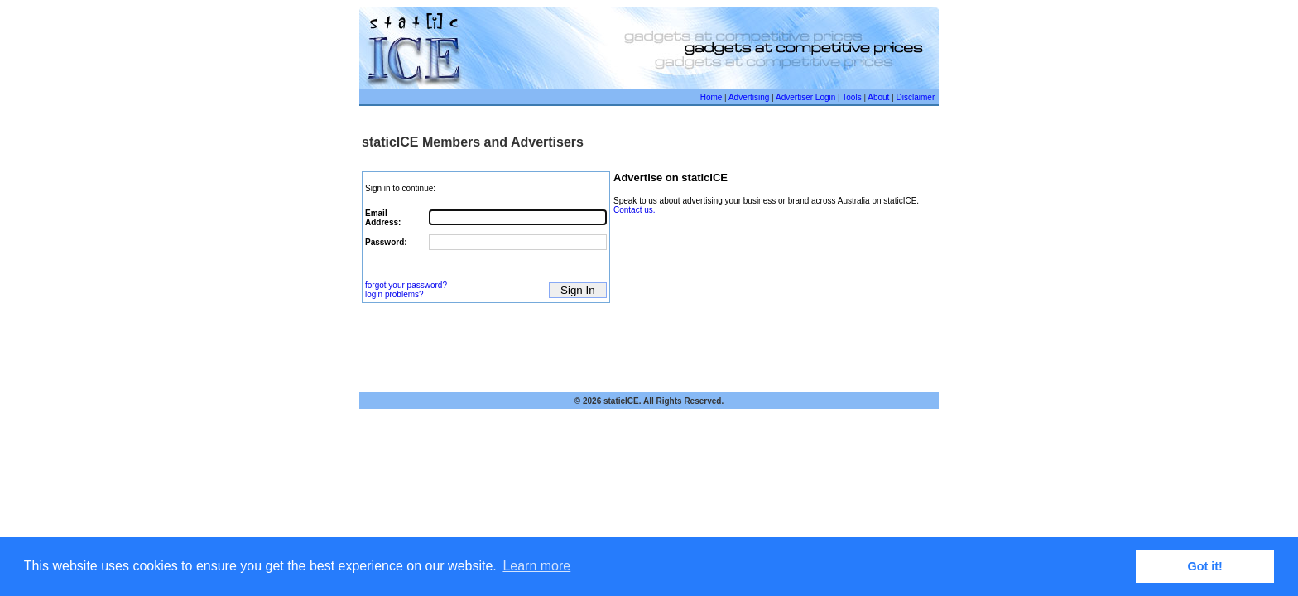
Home (711, 97)
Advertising (748, 97)
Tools (851, 97)
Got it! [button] (1205, 566)
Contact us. (634, 209)
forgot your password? (406, 285)
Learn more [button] (536, 566)
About (878, 97)
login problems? (394, 294)
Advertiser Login (805, 97)
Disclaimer (916, 97)
